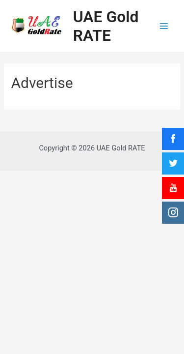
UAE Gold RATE (106, 26)
